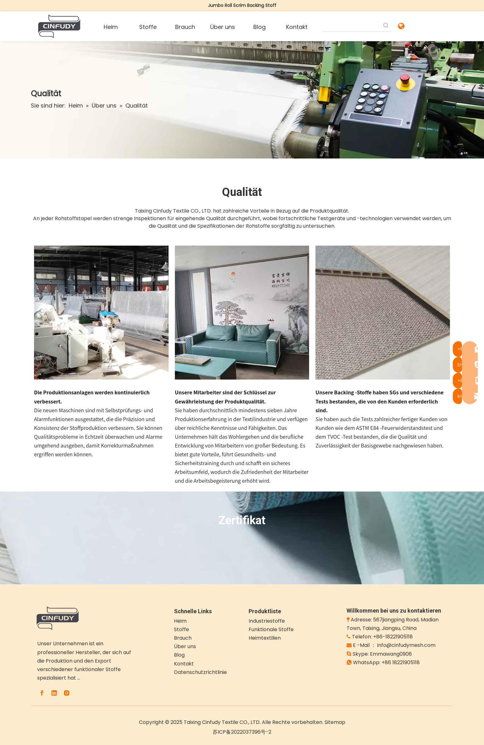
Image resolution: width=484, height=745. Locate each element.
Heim (180, 621)
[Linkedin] (54, 693)
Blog (179, 655)
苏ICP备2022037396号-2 (242, 732)
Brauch (183, 638)
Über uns (185, 646)
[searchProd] (351, 25)
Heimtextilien (265, 638)
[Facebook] (42, 693)
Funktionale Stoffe (271, 629)
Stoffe (181, 629)
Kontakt (184, 663)
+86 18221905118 (401, 662)
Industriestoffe (267, 621)
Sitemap (335, 722)
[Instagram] (66, 693)
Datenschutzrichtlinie (200, 672)
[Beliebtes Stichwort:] (386, 25)
